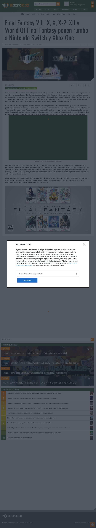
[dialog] (48, 264)
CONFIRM (27, 280)
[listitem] (48, 274)
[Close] (85, 245)
